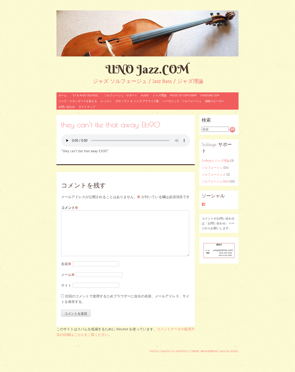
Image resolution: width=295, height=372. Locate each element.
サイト (66, 285)
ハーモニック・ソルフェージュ (182, 101)
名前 (66, 264)
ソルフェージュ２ (214, 174)
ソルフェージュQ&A (215, 181)
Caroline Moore (228, 351)
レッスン (106, 101)
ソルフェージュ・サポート (120, 95)
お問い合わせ (66, 106)
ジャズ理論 (159, 95)
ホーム (62, 95)
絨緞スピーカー (214, 101)
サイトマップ (87, 106)
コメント (69, 208)
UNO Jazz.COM (147, 69)
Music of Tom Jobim (183, 95)
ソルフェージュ (212, 167)
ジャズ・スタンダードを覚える (77, 101)
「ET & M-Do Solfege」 (85, 95)
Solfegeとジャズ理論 (216, 160)
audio (145, 95)
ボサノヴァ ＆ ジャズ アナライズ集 (137, 101)
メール (68, 274)
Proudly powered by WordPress (169, 351)
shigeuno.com (209, 95)
